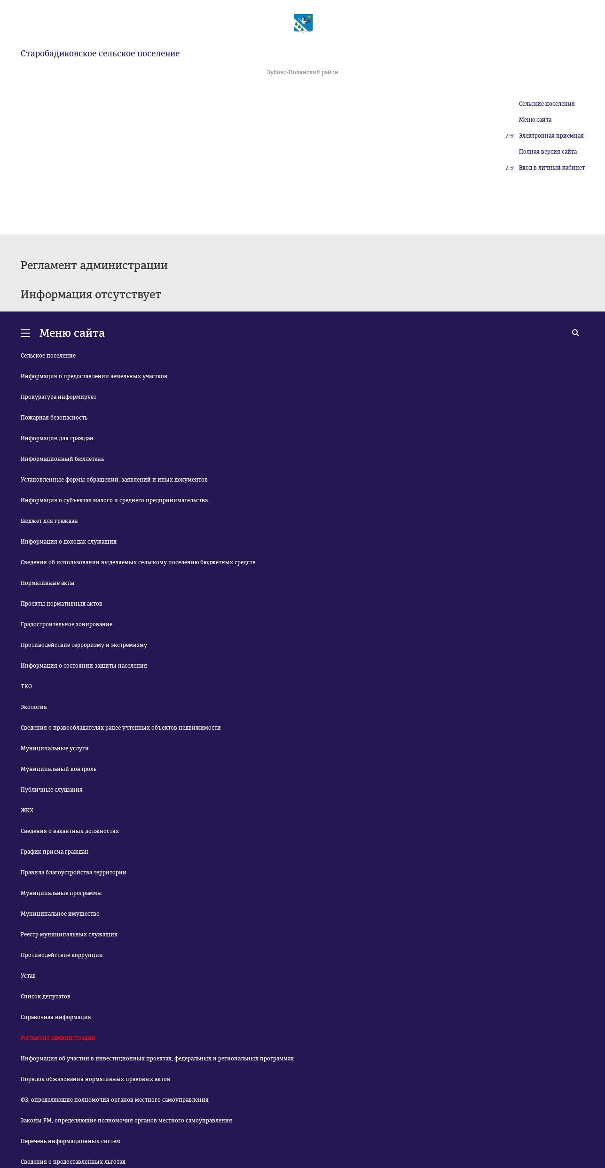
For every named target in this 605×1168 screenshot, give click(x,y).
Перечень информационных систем (70, 1141)
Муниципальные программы (61, 893)
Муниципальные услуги (55, 748)
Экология (34, 707)
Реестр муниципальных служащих (69, 934)
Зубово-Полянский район (302, 72)
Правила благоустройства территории (73, 872)
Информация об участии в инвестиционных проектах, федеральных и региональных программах (157, 1058)
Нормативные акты (48, 583)
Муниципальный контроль (58, 769)
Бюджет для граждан (49, 521)
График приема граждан (54, 852)
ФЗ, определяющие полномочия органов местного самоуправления (115, 1100)
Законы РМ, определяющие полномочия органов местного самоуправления (126, 1120)
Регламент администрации (58, 1038)
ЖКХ (27, 810)
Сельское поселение (48, 355)
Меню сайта (535, 120)
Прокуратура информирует (58, 397)
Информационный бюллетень (62, 459)
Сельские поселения (547, 104)
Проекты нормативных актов (61, 603)
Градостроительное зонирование (66, 624)
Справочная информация (56, 1017)
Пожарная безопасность (54, 417)
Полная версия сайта (548, 151)
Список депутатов (46, 996)
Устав (28, 976)
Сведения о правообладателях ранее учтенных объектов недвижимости (121, 727)
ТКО (26, 686)
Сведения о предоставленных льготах (73, 1162)
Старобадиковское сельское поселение (100, 53)
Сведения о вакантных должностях (70, 831)
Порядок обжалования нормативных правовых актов (95, 1079)
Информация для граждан (57, 438)
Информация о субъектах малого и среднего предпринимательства (114, 500)
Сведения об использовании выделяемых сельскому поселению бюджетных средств (138, 562)
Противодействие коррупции (62, 955)
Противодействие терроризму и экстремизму (84, 645)
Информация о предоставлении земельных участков (94, 376)
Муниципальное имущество (60, 914)
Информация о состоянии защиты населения (84, 665)
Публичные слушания (52, 789)
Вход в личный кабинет (552, 167)
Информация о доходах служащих (69, 541)
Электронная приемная (551, 135)
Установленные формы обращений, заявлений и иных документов (114, 479)
